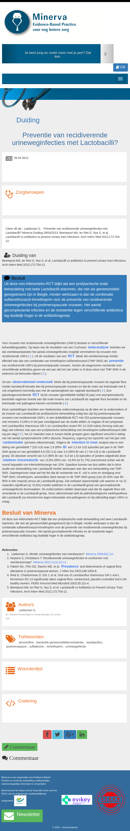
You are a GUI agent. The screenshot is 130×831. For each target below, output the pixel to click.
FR (120, 67)
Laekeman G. (27, 610)
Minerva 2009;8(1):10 (99, 554)
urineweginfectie (75, 646)
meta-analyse (98, 347)
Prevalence (70, 566)
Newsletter (22, 816)
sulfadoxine (36, 646)
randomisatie (13, 442)
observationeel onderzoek (32, 382)
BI (64, 447)
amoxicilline (26, 642)
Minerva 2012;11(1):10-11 (49, 562)
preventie (116, 360)
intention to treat (84, 442)
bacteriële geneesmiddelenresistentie (60, 642)
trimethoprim (55, 646)
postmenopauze (16, 646)
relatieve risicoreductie (20, 460)
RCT (71, 356)
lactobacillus (94, 642)
